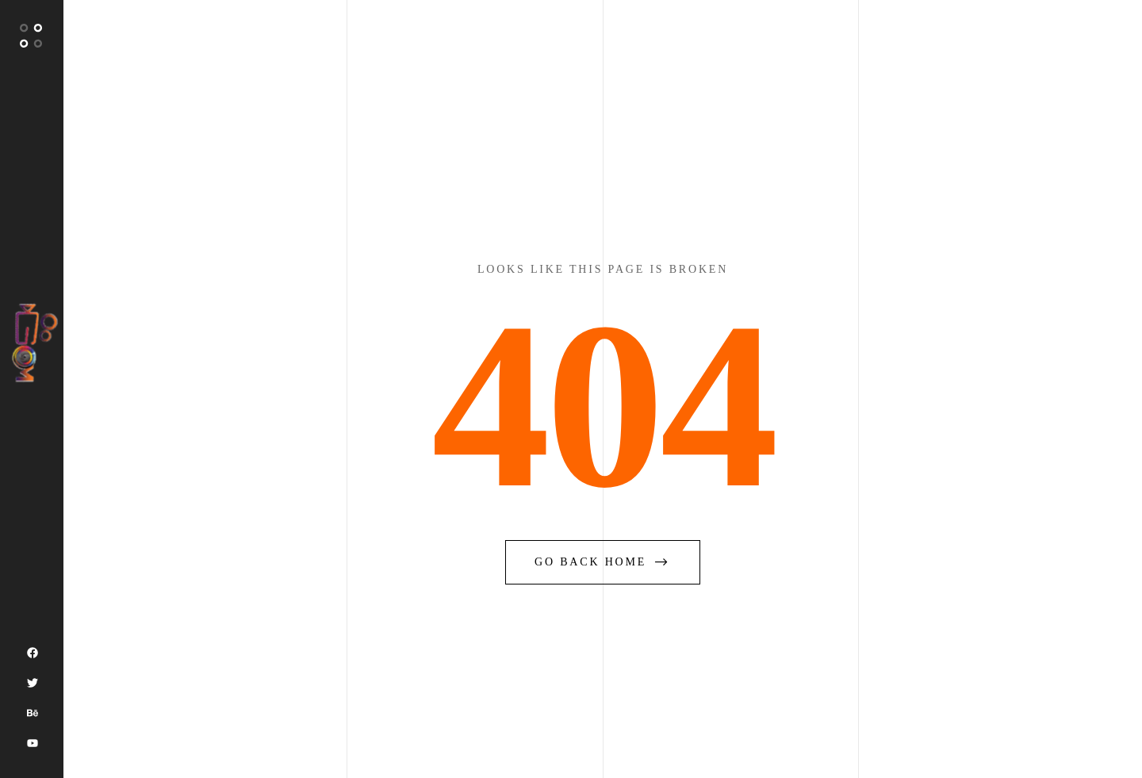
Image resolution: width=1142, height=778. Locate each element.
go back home (603, 562)
